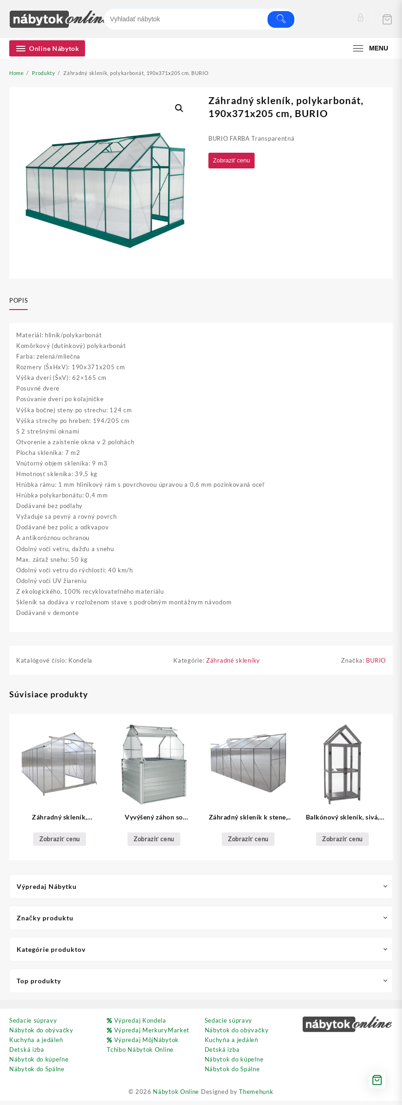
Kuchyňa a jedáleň (36, 1044)
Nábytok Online (176, 1095)
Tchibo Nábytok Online (140, 1053)
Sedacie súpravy (33, 1024)
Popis (18, 300)
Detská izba (26, 1053)
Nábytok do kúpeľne (38, 1063)
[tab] (22, 301)
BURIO (376, 664)
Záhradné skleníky (233, 664)
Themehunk (256, 1095)
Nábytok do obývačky (41, 1034)
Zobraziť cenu (233, 160)
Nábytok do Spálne (37, 1073)
